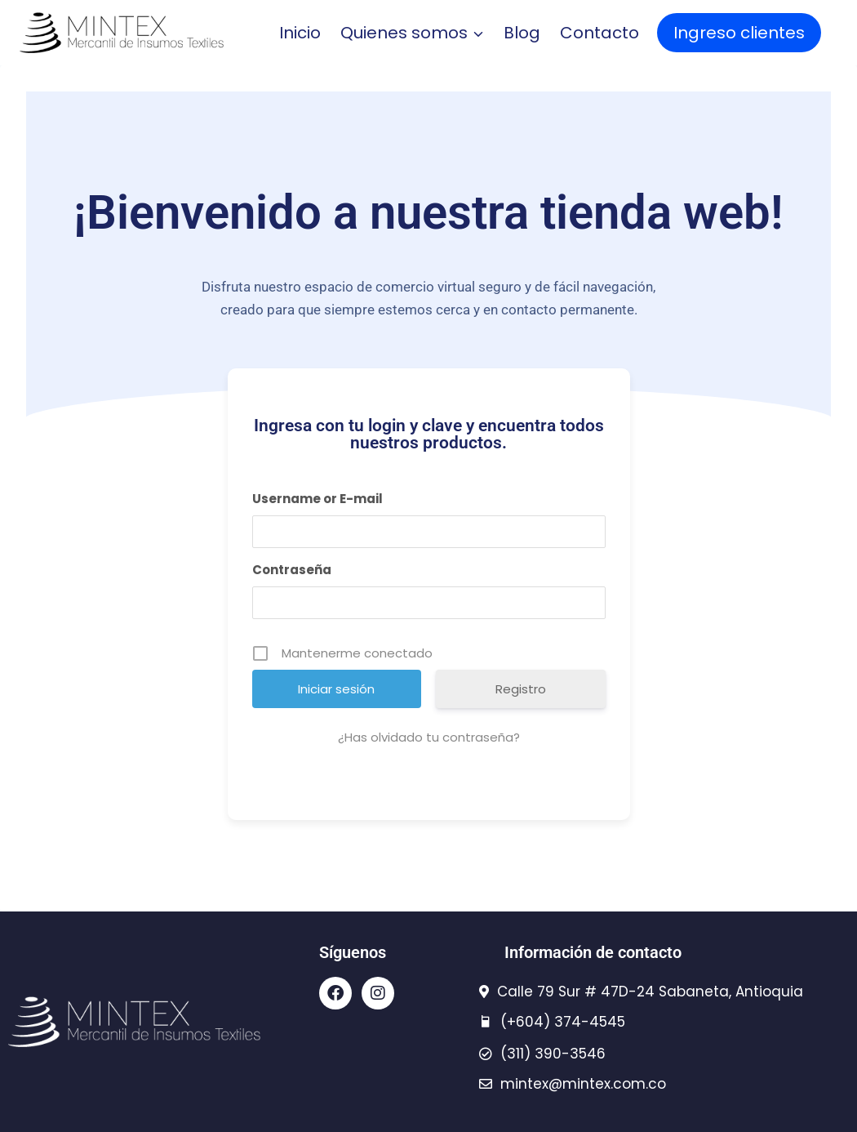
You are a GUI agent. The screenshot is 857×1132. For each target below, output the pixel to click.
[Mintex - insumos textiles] (122, 32)
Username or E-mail (317, 498)
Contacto (599, 32)
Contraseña (291, 569)
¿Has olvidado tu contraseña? (429, 737)
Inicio (300, 32)
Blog (522, 32)
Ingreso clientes (739, 32)
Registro (520, 688)
